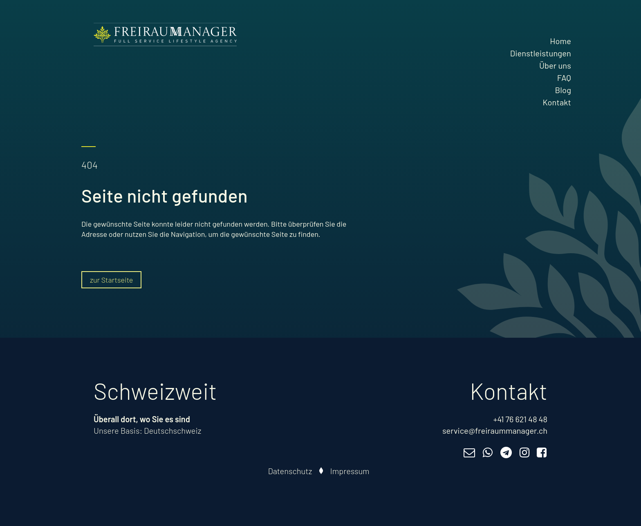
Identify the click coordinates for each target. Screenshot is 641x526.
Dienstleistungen (540, 53)
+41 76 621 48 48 (520, 419)
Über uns (555, 65)
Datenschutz (290, 471)
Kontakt (556, 102)
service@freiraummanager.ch (494, 430)
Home (560, 41)
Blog (563, 90)
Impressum (350, 471)
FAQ (564, 77)
